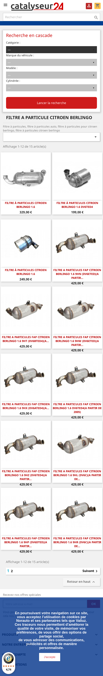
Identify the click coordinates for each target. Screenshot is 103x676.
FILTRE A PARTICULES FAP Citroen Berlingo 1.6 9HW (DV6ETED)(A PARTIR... (77, 341)
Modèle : (11, 68)
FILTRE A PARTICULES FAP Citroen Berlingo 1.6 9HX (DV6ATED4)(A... (26, 406)
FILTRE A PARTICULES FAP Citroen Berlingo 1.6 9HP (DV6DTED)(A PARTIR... (26, 542)
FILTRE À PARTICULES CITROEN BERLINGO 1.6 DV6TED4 (77, 205)
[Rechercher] (51, 17)
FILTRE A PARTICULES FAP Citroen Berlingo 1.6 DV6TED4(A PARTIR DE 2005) (77, 408)
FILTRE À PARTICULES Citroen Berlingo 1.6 (26, 272)
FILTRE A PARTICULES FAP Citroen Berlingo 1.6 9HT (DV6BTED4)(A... (26, 339)
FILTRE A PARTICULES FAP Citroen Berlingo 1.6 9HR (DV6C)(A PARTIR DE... (77, 542)
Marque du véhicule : (20, 55)
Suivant (90, 571)
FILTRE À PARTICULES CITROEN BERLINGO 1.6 (26, 205)
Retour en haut (81, 582)
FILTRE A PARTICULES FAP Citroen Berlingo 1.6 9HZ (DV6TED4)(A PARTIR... (26, 475)
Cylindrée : (13, 81)
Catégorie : (13, 42)
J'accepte (50, 657)
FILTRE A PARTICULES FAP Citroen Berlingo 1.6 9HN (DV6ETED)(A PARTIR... (77, 274)
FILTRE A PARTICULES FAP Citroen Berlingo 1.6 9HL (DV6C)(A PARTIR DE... (77, 475)
